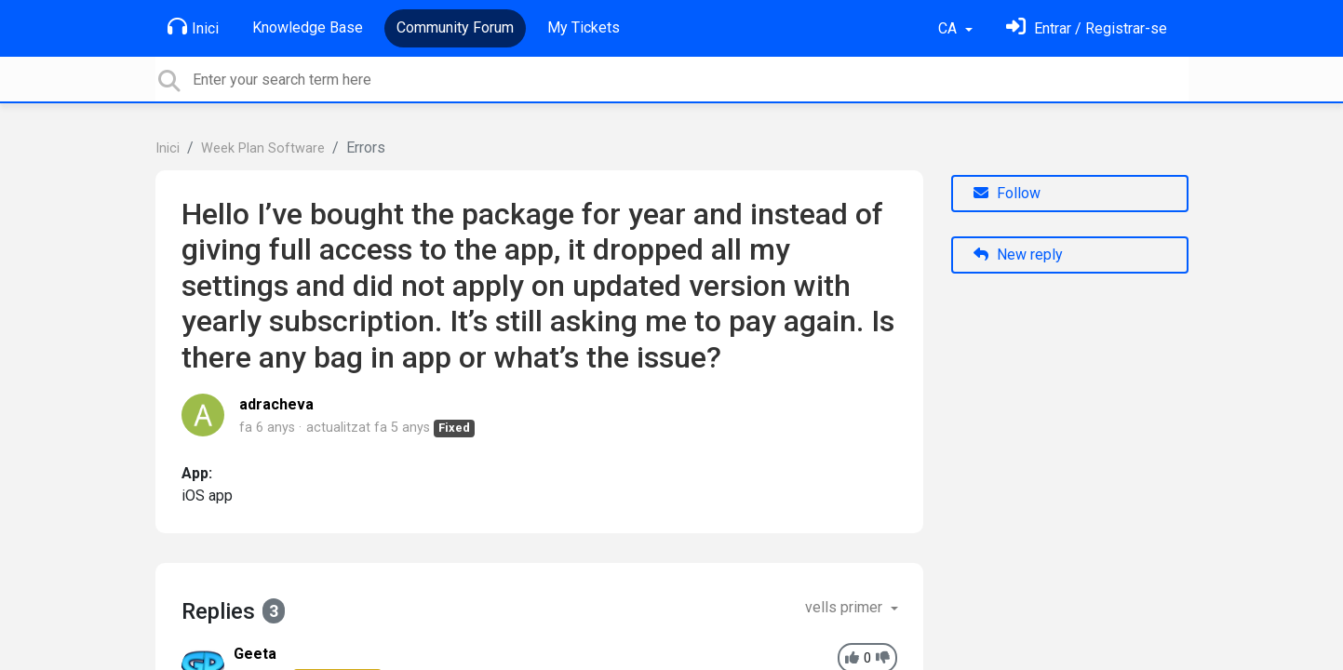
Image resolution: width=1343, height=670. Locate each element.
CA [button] (949, 28)
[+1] (852, 658)
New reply (1018, 254)
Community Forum (455, 27)
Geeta (255, 654)
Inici (193, 27)
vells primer (845, 607)
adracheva (276, 404)
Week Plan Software (263, 148)
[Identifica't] (1087, 28)
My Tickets (583, 27)
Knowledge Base (307, 27)
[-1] (883, 658)
